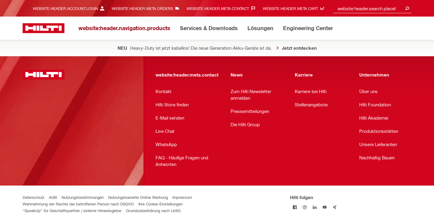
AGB (53, 197)
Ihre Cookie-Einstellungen (160, 204)
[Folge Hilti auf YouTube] (325, 207)
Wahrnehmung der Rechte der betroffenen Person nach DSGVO (78, 204)
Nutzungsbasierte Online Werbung (138, 197)
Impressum (182, 197)
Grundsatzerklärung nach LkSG (153, 210)
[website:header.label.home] (43, 28)
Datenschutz (33, 197)
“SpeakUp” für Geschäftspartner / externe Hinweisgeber (72, 210)
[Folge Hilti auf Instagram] (305, 207)
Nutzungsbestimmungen (82, 197)
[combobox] (372, 8)
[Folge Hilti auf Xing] (335, 207)
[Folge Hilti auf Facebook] (295, 207)
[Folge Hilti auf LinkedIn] (315, 207)
